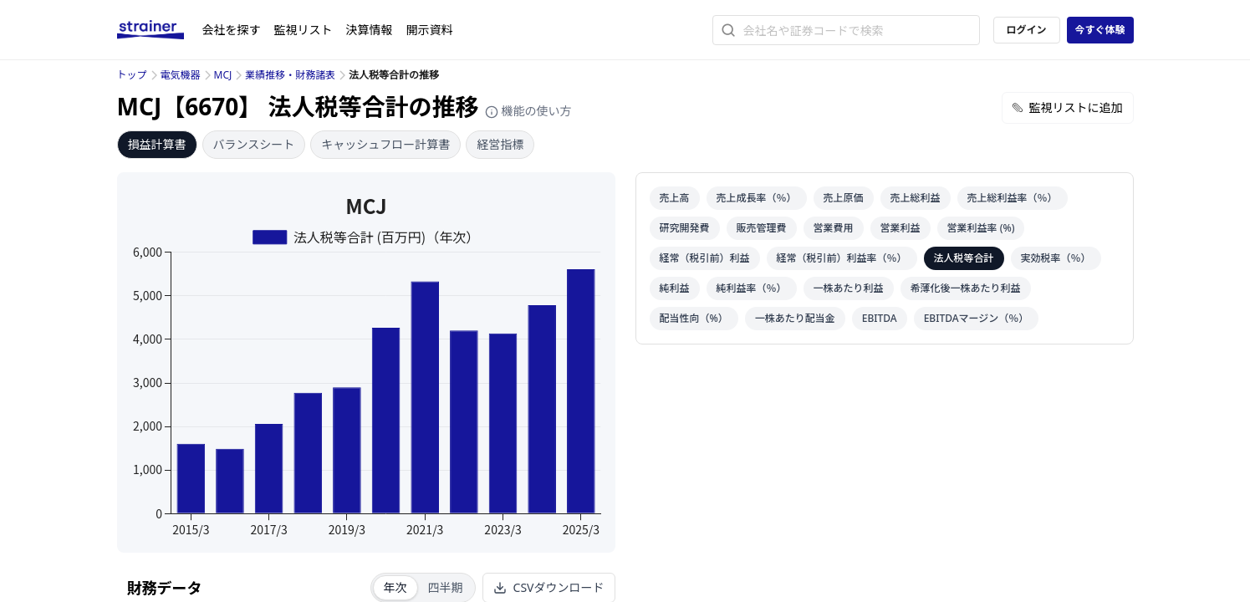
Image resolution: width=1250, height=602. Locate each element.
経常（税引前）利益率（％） (842, 258)
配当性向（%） (694, 318)
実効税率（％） (1056, 258)
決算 (369, 30)
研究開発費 (685, 228)
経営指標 (500, 144)
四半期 (445, 587)
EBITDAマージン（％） (976, 318)
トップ (132, 75)
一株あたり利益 (849, 288)
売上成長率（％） (757, 198)
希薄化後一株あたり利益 (966, 288)
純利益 (675, 288)
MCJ (223, 75)
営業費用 (834, 228)
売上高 (675, 198)
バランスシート (254, 144)
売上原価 (844, 198)
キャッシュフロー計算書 (385, 144)
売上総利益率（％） (1012, 198)
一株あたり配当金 (795, 318)
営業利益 (900, 228)
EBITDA (879, 318)
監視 (303, 30)
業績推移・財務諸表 (290, 75)
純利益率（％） (752, 288)
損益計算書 (157, 144)
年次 (395, 587)
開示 (429, 30)
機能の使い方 (528, 111)
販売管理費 (762, 228)
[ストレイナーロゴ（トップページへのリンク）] (159, 30)
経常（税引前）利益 (705, 258)
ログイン (1026, 30)
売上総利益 (915, 198)
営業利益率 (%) (981, 228)
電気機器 (181, 75)
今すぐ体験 (1099, 30)
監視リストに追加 (1068, 107)
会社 (231, 30)
